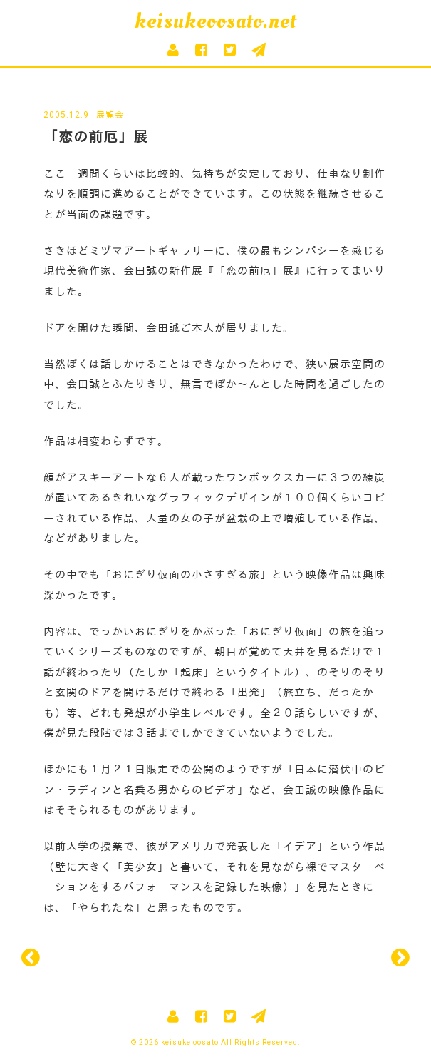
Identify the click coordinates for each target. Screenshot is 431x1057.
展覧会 (110, 115)
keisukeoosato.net (215, 21)
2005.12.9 (66, 115)
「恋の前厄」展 (95, 136)
